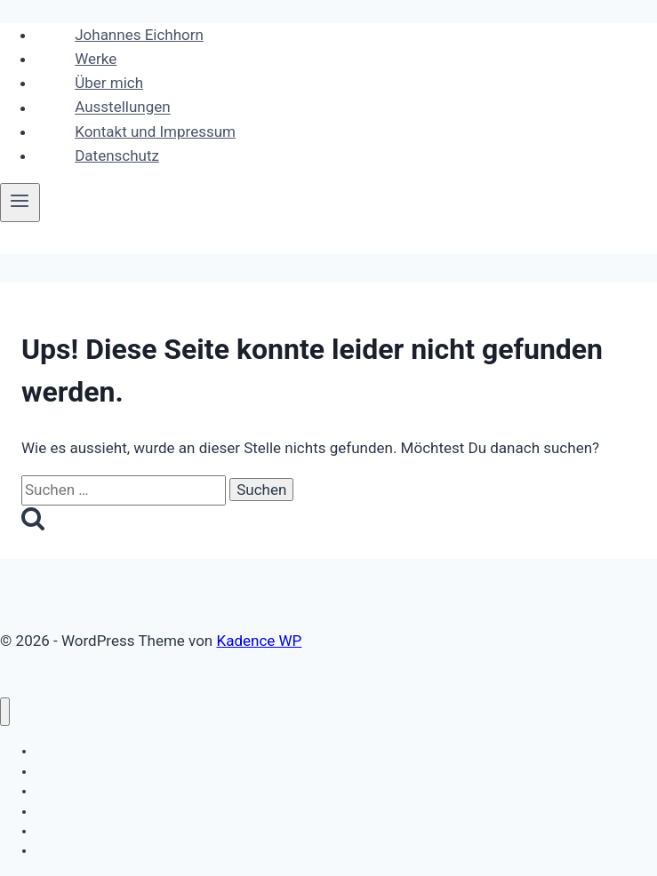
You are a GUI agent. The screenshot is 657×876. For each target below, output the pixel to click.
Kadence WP (258, 640)
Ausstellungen (122, 107)
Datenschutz (117, 155)
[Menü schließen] (5, 712)
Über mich (109, 83)
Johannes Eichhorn (139, 35)
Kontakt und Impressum (155, 131)
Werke (95, 59)
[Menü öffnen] (20, 202)
